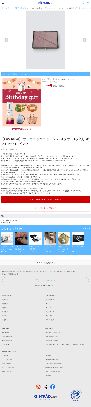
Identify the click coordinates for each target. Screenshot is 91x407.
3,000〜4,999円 (7, 336)
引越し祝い (5, 320)
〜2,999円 (5, 332)
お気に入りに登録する (45, 208)
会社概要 (48, 375)
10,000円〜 (5, 345)
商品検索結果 (20, 8)
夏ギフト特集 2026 (52, 336)
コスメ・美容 (50, 320)
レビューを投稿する (46, 280)
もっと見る (85, 229)
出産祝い (5, 312)
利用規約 (48, 355)
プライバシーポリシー (53, 371)
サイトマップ (6, 371)
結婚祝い (5, 304)
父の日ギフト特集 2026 (53, 332)
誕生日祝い (5, 300)
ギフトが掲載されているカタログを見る (45, 199)
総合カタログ (50, 300)
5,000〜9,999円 (7, 340)
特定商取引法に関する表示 (54, 367)
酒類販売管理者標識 (52, 359)
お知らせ (5, 355)
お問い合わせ (6, 363)
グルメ (48, 304)
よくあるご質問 (7, 359)
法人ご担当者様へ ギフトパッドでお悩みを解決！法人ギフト (65, 345)
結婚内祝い (5, 308)
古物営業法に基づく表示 (53, 363)
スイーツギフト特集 (52, 340)
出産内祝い (5, 316)
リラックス (49, 316)
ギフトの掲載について (9, 367)
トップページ (7, 8)
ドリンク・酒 (50, 312)
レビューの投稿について (11, 274)
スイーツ (48, 308)
